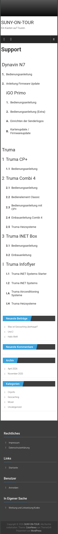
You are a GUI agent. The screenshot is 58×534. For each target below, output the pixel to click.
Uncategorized (14, 407)
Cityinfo (11, 392)
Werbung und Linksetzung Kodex (24, 508)
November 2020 (15, 373)
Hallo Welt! (13, 336)
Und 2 (10, 331)
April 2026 (12, 368)
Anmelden (13, 487)
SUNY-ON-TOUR (17, 22)
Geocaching (13, 397)
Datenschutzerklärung (19, 447)
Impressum (14, 442)
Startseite (13, 467)
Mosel (10, 402)
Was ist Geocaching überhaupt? (23, 327)
